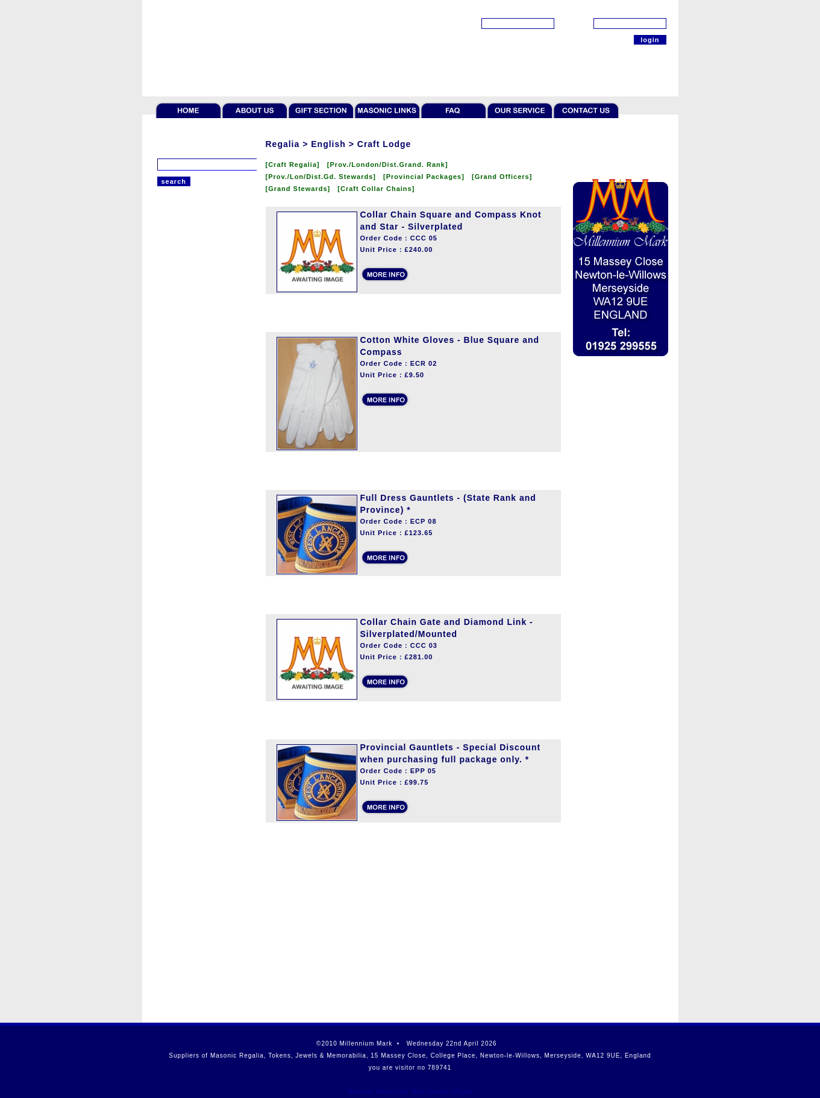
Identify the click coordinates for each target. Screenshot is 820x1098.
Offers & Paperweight (194, 694)
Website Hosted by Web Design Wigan (410, 1091)
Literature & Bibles (190, 572)
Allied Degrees (183, 406)
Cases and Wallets (189, 660)
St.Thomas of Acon (190, 467)
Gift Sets (172, 625)
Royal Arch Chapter (191, 301)
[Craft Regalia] (296, 164)
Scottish (171, 256)
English (170, 271)
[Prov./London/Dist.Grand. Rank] (390, 164)
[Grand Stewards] (302, 188)
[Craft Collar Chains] (378, 188)
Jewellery (173, 555)
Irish (165, 437)
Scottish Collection (190, 712)
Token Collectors (186, 520)
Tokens (169, 502)
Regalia (170, 244)
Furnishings (177, 642)
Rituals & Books (185, 590)
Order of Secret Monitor (198, 376)
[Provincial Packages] (427, 176)
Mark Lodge (177, 316)
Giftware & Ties (184, 607)
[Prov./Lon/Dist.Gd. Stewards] (325, 176)
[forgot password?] (636, 9)
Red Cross (175, 391)
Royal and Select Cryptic (200, 361)
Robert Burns (180, 677)
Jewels (169, 537)
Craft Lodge (177, 286)
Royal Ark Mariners (190, 331)
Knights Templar (185, 346)
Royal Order (178, 452)
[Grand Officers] (504, 176)
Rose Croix (176, 421)
